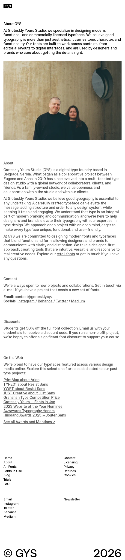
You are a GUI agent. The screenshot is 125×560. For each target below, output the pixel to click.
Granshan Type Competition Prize (31, 403)
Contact (69, 458)
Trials (7, 479)
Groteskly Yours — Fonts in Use (29, 407)
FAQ (6, 484)
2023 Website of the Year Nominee (32, 412)
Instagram (26, 306)
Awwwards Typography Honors (29, 416)
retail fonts (66, 259)
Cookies (70, 475)
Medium (78, 306)
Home (7, 458)
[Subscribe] (119, 499)
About (7, 462)
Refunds (70, 471)
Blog (6, 475)
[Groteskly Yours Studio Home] (7, 6)
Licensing (70, 462)
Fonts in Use (12, 471)
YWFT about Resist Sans (24, 394)
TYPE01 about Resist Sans (25, 390)
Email (7, 499)
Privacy (69, 466)
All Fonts (10, 466)
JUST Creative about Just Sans (29, 398)
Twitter (62, 306)
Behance (45, 306)
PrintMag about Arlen (21, 385)
